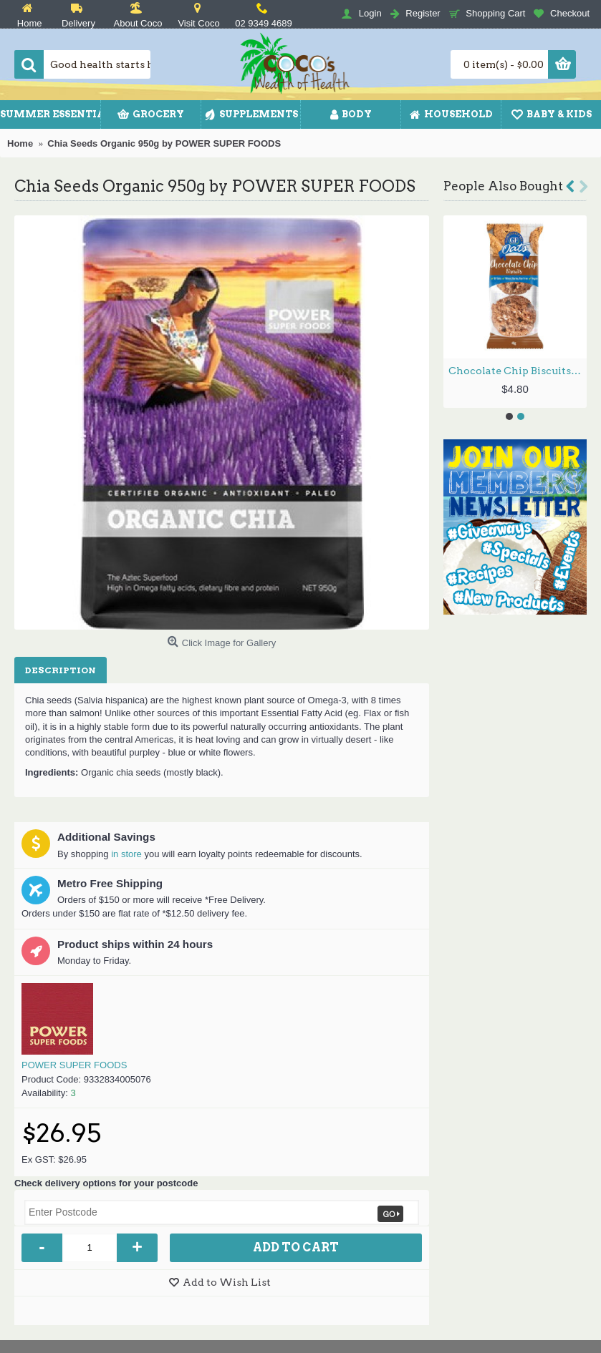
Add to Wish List (227, 1282)
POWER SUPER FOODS (74, 1065)
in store (126, 854)
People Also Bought (503, 186)
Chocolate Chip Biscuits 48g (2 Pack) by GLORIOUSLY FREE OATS (517, 370)
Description (60, 670)
